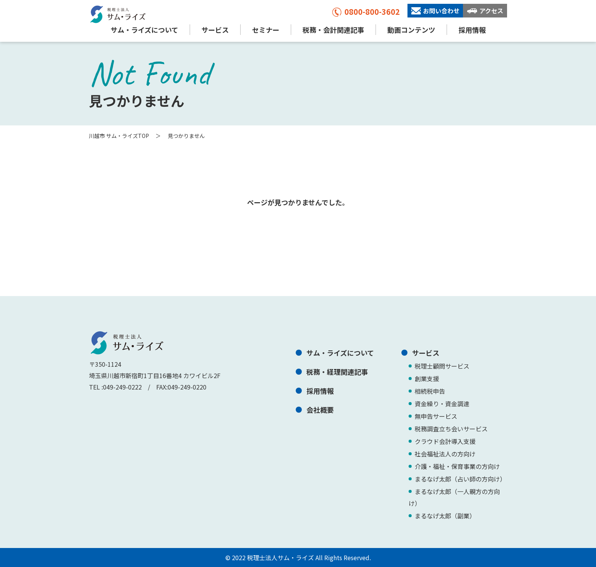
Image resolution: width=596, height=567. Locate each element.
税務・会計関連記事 (333, 30)
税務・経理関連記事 (337, 372)
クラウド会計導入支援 (445, 441)
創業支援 (427, 378)
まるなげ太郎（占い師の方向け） (460, 478)
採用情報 (472, 30)
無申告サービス (436, 416)
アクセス (485, 10)
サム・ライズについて (144, 30)
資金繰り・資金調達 (442, 403)
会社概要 (320, 410)
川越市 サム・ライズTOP (119, 135)
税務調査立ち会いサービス (451, 428)
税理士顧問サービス (442, 366)
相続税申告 (430, 391)
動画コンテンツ (411, 30)
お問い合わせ (435, 10)
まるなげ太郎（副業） (445, 515)
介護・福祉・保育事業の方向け (457, 466)
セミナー (265, 30)
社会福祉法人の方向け (445, 453)
